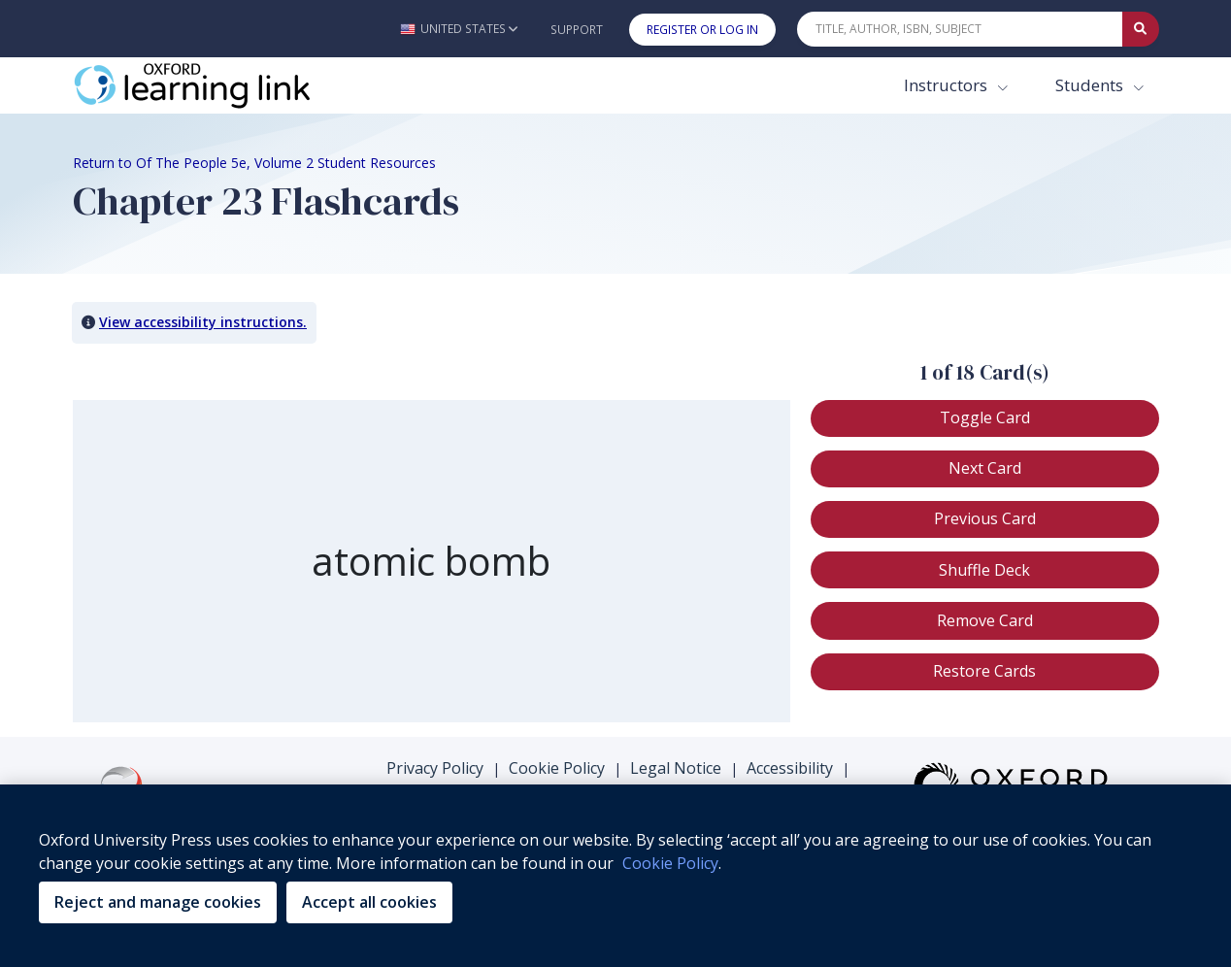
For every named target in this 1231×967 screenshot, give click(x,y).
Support (576, 29)
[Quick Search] (960, 29)
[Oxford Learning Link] (218, 85)
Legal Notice (675, 768)
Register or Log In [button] (702, 29)
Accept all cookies (369, 902)
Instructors (947, 85)
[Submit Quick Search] (1140, 29)
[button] (458, 28)
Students (1091, 85)
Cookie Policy (557, 768)
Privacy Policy (434, 768)
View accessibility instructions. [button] (203, 322)
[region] (615, 875)
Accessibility (790, 768)
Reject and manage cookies (157, 902)
